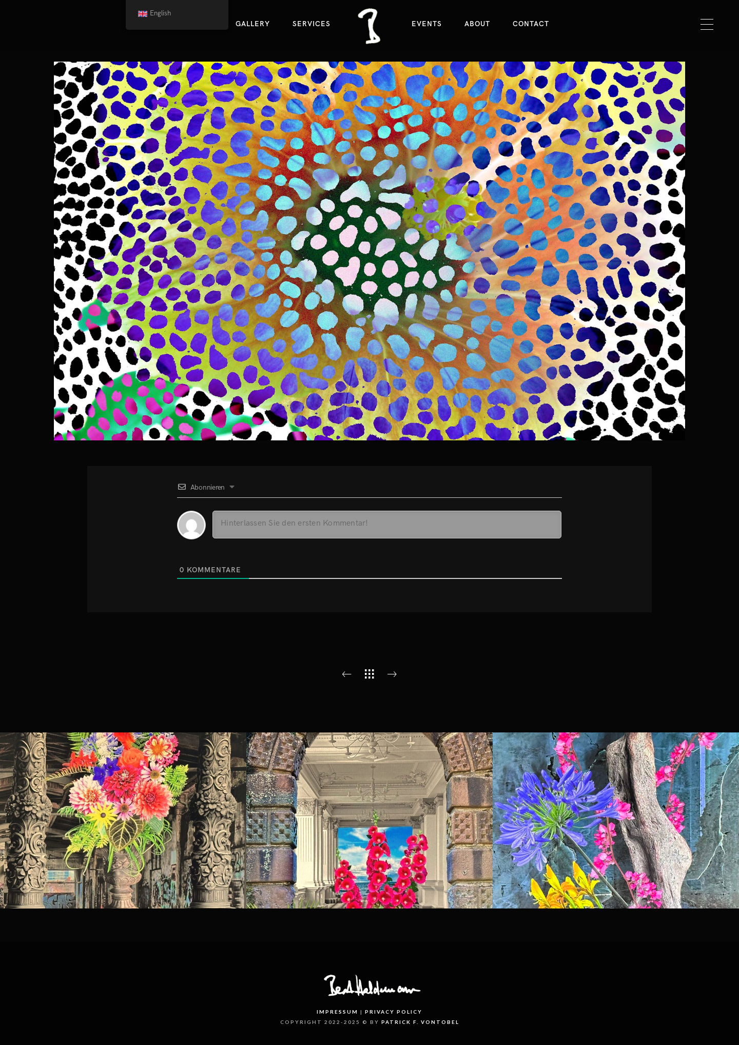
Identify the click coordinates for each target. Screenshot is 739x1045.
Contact (531, 24)
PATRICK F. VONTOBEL (420, 1022)
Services (311, 24)
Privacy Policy (393, 1012)
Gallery (253, 24)
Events (427, 24)
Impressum (337, 1012)
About (477, 24)
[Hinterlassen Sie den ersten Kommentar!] (386, 524)
